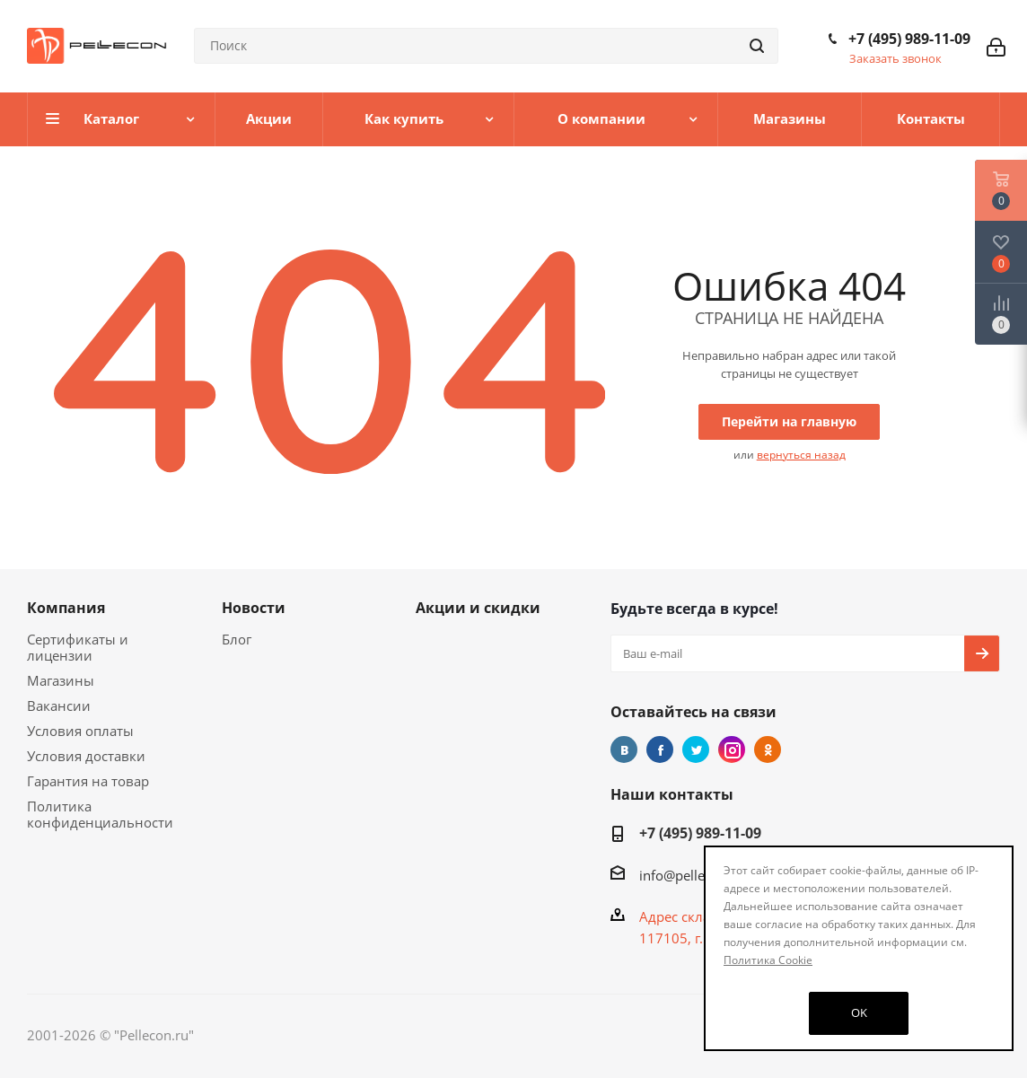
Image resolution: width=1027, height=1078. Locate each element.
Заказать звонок (895, 58)
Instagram (731, 749)
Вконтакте (623, 749)
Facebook (659, 749)
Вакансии (59, 705)
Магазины (60, 680)
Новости (253, 608)
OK (859, 1012)
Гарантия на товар (88, 781)
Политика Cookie (768, 960)
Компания (66, 608)
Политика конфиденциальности (100, 814)
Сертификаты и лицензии (77, 647)
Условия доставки (86, 756)
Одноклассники (767, 749)
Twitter (695, 749)
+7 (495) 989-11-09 (909, 38)
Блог (236, 639)
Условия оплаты (80, 731)
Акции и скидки (478, 608)
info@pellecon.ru (691, 875)
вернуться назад (801, 454)
